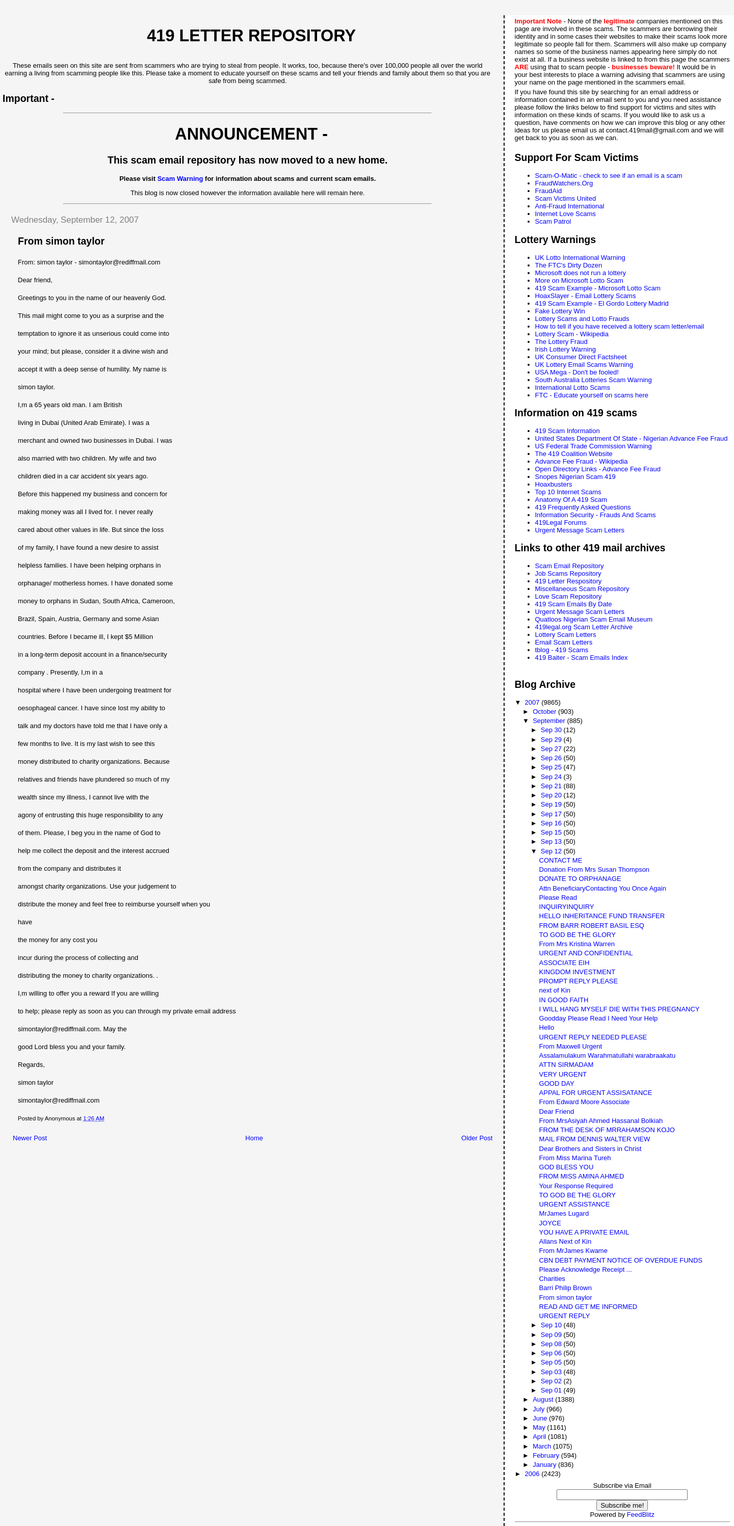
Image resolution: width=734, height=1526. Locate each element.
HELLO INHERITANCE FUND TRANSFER (602, 916)
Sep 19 (552, 804)
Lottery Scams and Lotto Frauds (582, 319)
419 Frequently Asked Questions (583, 507)
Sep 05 (552, 1362)
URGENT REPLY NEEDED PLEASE (593, 1037)
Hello (547, 1027)
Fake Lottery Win (560, 311)
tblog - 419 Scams (562, 650)
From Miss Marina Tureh (575, 1158)
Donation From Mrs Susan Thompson (594, 869)
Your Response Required (576, 1186)
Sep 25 (552, 767)
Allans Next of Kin (565, 1241)
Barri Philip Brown (565, 1288)
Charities (552, 1278)
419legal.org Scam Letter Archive (584, 627)
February (547, 1455)
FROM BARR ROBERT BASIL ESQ (591, 925)
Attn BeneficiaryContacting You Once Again (602, 888)
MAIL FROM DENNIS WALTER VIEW (594, 1139)
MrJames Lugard (564, 1213)
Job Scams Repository (568, 573)
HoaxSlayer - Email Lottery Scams (585, 296)
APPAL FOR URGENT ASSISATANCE (595, 1092)
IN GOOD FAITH (564, 1000)
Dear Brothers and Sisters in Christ (590, 1149)
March (543, 1446)
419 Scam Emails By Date (573, 604)
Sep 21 (552, 786)
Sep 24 (552, 777)
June (541, 1418)
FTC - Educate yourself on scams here (592, 395)
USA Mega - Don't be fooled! (577, 372)
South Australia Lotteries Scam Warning (593, 380)
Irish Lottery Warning (565, 349)
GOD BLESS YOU (566, 1167)
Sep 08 (552, 1344)
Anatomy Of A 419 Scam (571, 499)
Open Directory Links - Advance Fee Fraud (598, 469)
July (539, 1409)
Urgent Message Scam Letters (580, 530)
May (540, 1427)
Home (254, 1138)
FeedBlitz (640, 1514)
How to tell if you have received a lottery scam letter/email (619, 326)
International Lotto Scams (572, 387)
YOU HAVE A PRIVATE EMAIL (584, 1232)
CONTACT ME (561, 860)
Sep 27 (552, 749)
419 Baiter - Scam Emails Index (581, 657)
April (540, 1436)
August (544, 1399)
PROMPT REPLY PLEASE (578, 981)
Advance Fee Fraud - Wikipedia (581, 461)
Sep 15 (552, 832)
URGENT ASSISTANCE (574, 1204)
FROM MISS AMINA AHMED (581, 1176)
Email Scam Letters (564, 642)
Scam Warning (180, 178)
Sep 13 (552, 841)
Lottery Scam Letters (565, 634)
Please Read (558, 897)
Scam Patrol (553, 221)
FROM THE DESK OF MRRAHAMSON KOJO (607, 1130)
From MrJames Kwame (573, 1250)
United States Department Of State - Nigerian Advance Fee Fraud (631, 438)
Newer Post (30, 1138)
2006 (533, 1474)
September (550, 721)
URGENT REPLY (564, 1316)
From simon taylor (565, 1297)
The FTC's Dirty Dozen (568, 265)
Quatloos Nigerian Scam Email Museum (593, 619)
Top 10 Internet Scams (568, 492)
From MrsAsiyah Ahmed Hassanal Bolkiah (601, 1121)
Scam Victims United (565, 198)
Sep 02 (552, 1381)
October (545, 711)
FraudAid (548, 191)
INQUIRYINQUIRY (566, 907)
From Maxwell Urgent (570, 1046)
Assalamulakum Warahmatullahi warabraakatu (607, 1055)
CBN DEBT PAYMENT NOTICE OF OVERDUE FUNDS (620, 1260)
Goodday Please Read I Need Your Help (598, 1018)
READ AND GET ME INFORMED (588, 1306)
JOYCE (550, 1223)
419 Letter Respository (568, 581)
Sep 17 (552, 814)
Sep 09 (552, 1334)
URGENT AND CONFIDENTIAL (586, 953)
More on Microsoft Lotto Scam (579, 280)
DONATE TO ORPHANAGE (580, 878)
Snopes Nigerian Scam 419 (575, 476)
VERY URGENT (563, 1074)
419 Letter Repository (251, 35)
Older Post (476, 1138)
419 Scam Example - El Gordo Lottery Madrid (602, 303)
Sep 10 (552, 1325)
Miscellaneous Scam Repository (582, 589)
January (545, 1464)
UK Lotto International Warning (580, 257)
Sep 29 (552, 739)
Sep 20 (552, 795)
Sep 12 (552, 851)
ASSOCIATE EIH (564, 963)
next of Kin (554, 990)
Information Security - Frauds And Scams (595, 515)
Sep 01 (552, 1390)
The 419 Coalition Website (574, 454)
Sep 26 (552, 758)
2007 (533, 702)
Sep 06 (552, 1353)
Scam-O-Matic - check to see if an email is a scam (609, 175)
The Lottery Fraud (561, 341)
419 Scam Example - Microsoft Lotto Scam (598, 288)
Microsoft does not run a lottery (580, 273)
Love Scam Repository (568, 596)
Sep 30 (552, 730)
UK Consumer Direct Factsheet (581, 357)
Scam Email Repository (569, 566)
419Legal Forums (561, 522)
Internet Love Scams (565, 214)
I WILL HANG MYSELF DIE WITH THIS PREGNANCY (619, 1009)
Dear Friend (556, 1111)
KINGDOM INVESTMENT (577, 972)
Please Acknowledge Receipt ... (585, 1269)
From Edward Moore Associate (584, 1102)
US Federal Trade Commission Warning (593, 446)
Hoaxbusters (553, 484)
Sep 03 (552, 1372)
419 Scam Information (567, 431)
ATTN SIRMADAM (566, 1064)
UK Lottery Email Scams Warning (584, 364)
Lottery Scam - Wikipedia (572, 334)
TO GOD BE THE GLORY (577, 935)
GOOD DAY (556, 1083)
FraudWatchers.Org (564, 183)
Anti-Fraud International (570, 206)
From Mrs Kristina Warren (577, 944)
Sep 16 (552, 823)
